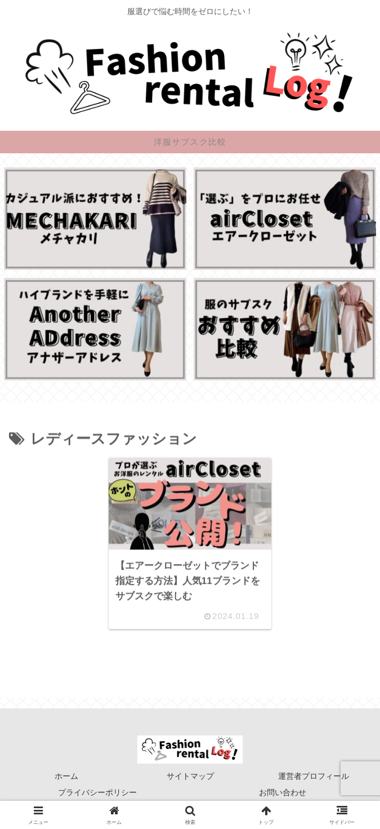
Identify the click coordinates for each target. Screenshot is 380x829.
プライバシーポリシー (97, 792)
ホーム (66, 776)
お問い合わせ (282, 792)
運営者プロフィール (313, 776)
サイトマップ (190, 776)
